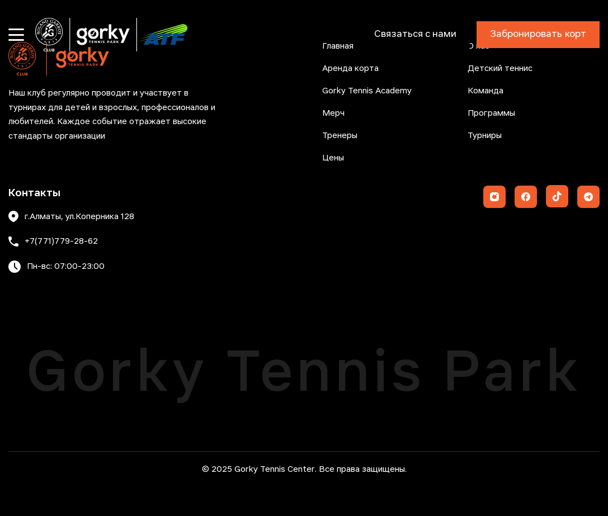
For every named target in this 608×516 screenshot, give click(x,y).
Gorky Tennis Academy (367, 91)
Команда (485, 91)
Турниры (485, 136)
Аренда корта (350, 69)
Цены (333, 158)
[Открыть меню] (16, 35)
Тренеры (339, 136)
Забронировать (538, 35)
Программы (491, 113)
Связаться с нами (415, 34)
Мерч (333, 113)
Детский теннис (500, 69)
